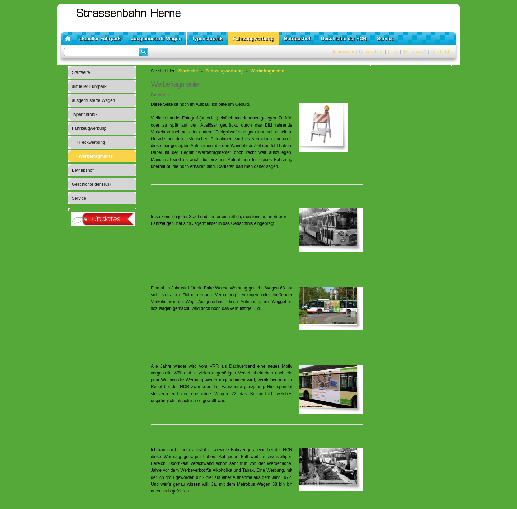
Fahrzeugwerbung (253, 38)
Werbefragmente (267, 71)
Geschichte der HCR (344, 38)
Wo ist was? (414, 51)
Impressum (343, 51)
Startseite (81, 72)
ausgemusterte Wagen (156, 38)
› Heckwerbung (90, 142)
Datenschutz (371, 51)
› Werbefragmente (94, 156)
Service (385, 38)
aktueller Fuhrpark (100, 38)
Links (393, 51)
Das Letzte (441, 51)
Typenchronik (207, 38)
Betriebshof (297, 38)
